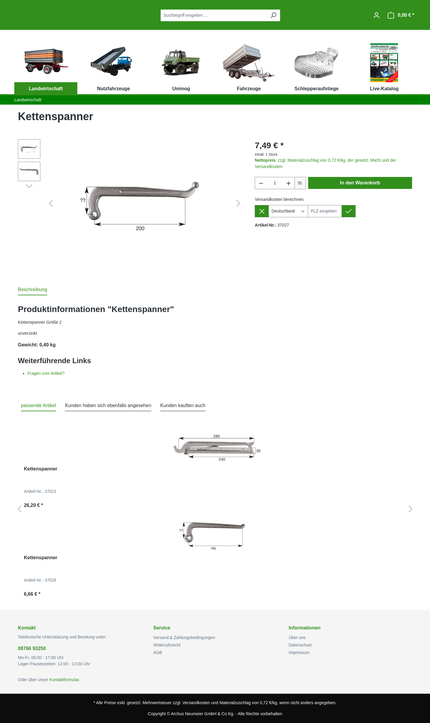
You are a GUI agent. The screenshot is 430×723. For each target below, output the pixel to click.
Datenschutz (300, 645)
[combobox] (214, 15)
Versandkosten (196, 702)
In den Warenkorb (360, 182)
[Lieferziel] (325, 211)
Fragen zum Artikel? (46, 373)
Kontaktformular (64, 679)
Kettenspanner (40, 468)
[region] (130, 203)
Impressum (299, 652)
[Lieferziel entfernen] (262, 211)
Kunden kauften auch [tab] (182, 405)
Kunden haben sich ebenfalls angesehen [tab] (108, 405)
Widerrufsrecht (166, 645)
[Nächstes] (238, 203)
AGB (157, 652)
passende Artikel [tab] (38, 405)
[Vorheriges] (50, 203)
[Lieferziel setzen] (349, 211)
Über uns (297, 637)
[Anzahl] (275, 183)
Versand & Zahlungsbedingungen (184, 637)
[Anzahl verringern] (261, 183)
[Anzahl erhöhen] (288, 183)
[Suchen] (273, 15)
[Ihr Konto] (376, 15)
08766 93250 (32, 648)
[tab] (32, 290)
